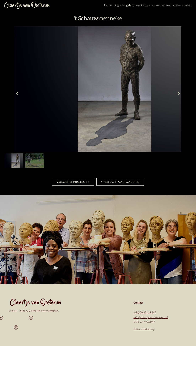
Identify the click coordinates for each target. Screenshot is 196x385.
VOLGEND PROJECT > (73, 181)
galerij (130, 5)
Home (108, 5)
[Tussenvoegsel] (97, 342)
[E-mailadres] (97, 319)
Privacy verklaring (144, 329)
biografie (118, 5)
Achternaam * (86, 347)
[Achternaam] (97, 353)
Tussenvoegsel (86, 336)
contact (187, 5)
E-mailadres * (86, 314)
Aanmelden (97, 361)
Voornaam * (85, 325)
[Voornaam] (97, 330)
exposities (158, 5)
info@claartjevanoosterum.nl (151, 317)
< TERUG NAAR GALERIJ (120, 181)
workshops (143, 5)
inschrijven (173, 5)
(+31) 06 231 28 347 (145, 312)
